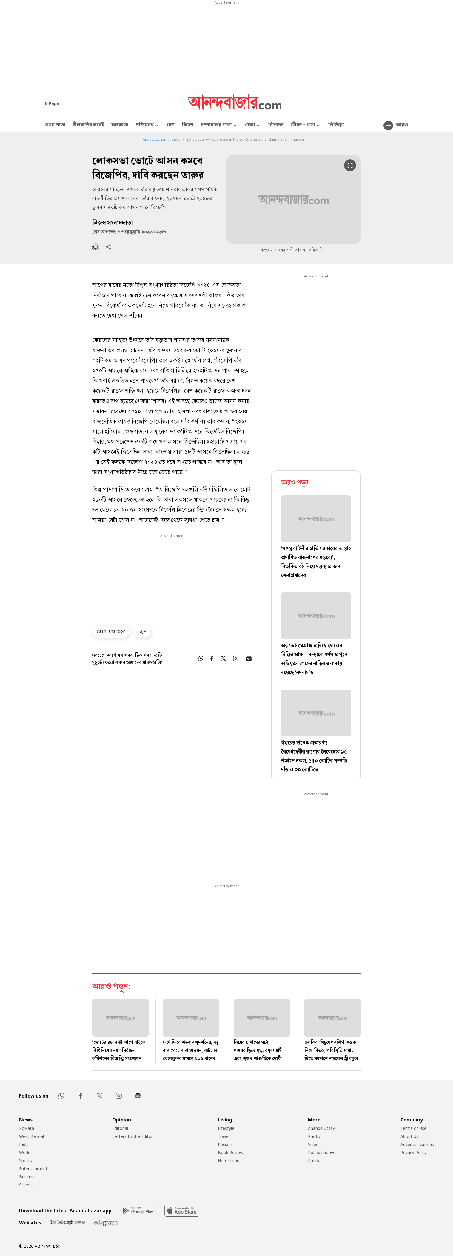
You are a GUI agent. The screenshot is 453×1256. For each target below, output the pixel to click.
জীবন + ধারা (306, 126)
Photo (314, 1136)
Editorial (120, 1128)
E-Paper (53, 103)
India (176, 139)
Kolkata (26, 1128)
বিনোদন (275, 126)
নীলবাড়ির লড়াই (88, 126)
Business (27, 1176)
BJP (142, 631)
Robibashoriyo (322, 1152)
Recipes (225, 1144)
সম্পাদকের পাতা (219, 126)
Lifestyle (226, 1128)
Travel (223, 1136)
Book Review (230, 1152)
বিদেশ (187, 126)
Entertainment (33, 1168)
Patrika (315, 1160)
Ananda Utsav (321, 1128)
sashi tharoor (111, 631)
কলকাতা (119, 126)
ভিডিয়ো (336, 126)
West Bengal (31, 1136)
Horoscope (228, 1160)
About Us (409, 1136)
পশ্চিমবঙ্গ (147, 126)
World (24, 1152)
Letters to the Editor (132, 1136)
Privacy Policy (413, 1152)
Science (26, 1185)
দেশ (171, 126)
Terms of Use (413, 1128)
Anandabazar (154, 139)
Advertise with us (417, 1144)
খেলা (253, 126)
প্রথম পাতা (55, 126)
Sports (25, 1160)
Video (313, 1144)
